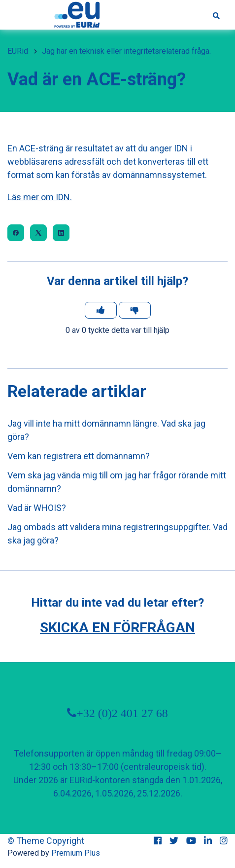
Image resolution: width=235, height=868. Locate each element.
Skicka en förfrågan (117, 627)
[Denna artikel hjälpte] (101, 310)
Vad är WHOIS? (36, 508)
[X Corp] (38, 232)
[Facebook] (15, 232)
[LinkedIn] (61, 232)
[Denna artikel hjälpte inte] (135, 310)
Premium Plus (75, 853)
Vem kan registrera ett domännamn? (78, 456)
